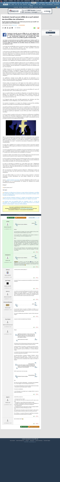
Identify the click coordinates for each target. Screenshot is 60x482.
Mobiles (53, 2)
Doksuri (8, 286)
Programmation (41, 2)
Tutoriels (10, 0)
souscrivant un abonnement (26, 214)
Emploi (32, 0)
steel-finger (7, 297)
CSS (18, 4)
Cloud (18, 2)
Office (50, 2)
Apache (13, 4)
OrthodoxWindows (8, 319)
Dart (21, 4)
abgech (7, 414)
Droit (41, 0)
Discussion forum (50, 32)
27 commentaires (21, 231)
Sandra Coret (14, 30)
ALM (23, 2)
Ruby (40, 4)
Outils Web (40, 7)
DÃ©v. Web (34, 2)
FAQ (15, 0)
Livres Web (36, 7)
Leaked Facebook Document (13, 185)
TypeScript (43, 4)
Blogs (18, 0)
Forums (5, 0)
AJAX (9, 4)
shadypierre (8, 271)
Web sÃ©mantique (49, 4)
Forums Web (16, 7)
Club (45, 0)
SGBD (47, 2)
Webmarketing (56, 4)
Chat (22, 0)
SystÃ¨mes (57, 2)
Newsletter (27, 0)
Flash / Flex (25, 4)
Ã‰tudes (37, 0)
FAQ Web (20, 7)
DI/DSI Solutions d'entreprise (11, 2)
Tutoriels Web (25, 7)
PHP (37, 4)
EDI (37, 2)
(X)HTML (31, 5)
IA (20, 2)
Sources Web (31, 7)
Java (30, 2)
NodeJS (33, 4)
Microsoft (26, 2)
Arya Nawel (7, 336)
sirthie (7, 238)
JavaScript (29, 4)
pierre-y (8, 308)
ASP (16, 4)
